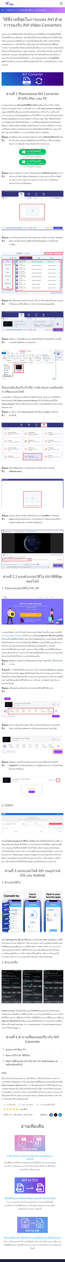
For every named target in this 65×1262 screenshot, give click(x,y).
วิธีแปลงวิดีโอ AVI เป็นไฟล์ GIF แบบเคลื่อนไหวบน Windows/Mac (32, 1237)
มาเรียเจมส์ (11, 1104)
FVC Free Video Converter (12, 635)
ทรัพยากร (11, 10)
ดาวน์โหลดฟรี (36, 152)
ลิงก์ (51, 661)
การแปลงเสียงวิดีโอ (25, 10)
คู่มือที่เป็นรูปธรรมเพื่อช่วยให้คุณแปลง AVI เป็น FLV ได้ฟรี (30, 1198)
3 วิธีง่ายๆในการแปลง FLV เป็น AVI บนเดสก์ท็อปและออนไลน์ (30, 1157)
